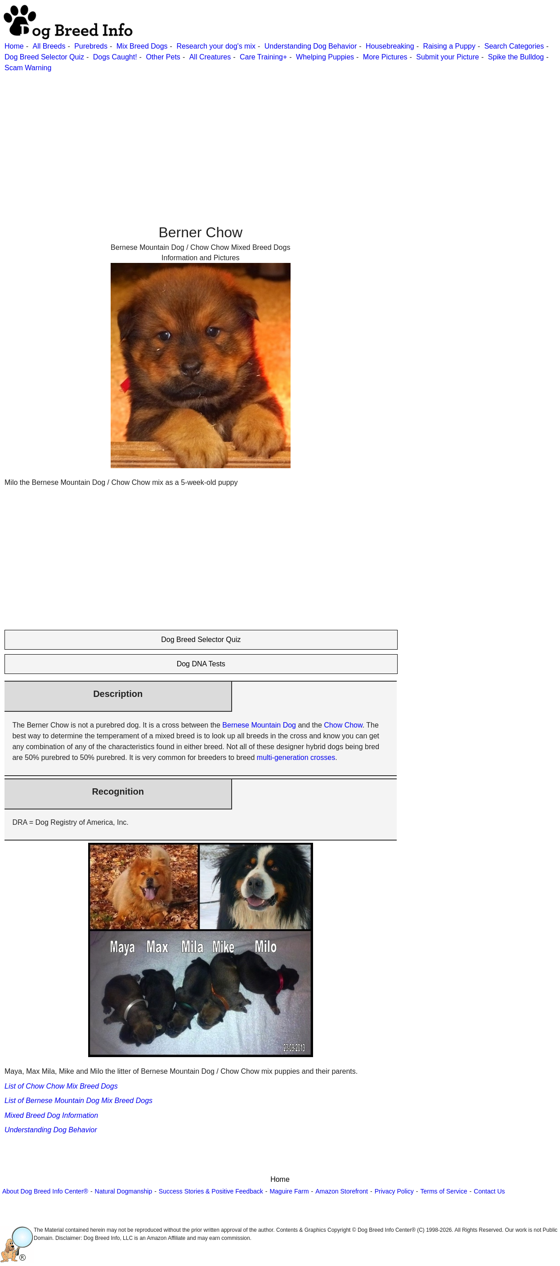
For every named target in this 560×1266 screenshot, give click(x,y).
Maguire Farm (289, 1191)
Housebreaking (390, 46)
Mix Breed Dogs (142, 46)
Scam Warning (27, 68)
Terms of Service (443, 1191)
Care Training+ (263, 57)
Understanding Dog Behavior (310, 46)
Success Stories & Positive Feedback (211, 1191)
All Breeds (48, 46)
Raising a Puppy (449, 46)
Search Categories (514, 46)
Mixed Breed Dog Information (51, 1115)
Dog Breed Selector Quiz (44, 57)
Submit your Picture (447, 57)
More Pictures (385, 57)
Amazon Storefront (341, 1191)
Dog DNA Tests (201, 664)
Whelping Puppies (325, 57)
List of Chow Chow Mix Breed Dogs (61, 1086)
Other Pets (163, 57)
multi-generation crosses (296, 757)
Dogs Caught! (115, 57)
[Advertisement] (270, 136)
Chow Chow (343, 725)
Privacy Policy (394, 1191)
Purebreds (91, 46)
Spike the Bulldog (516, 57)
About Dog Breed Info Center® (45, 1191)
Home (14, 46)
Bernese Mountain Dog (259, 725)
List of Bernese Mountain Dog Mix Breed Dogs (78, 1100)
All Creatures (210, 57)
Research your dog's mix (215, 46)
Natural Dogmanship (123, 1191)
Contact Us (489, 1191)
